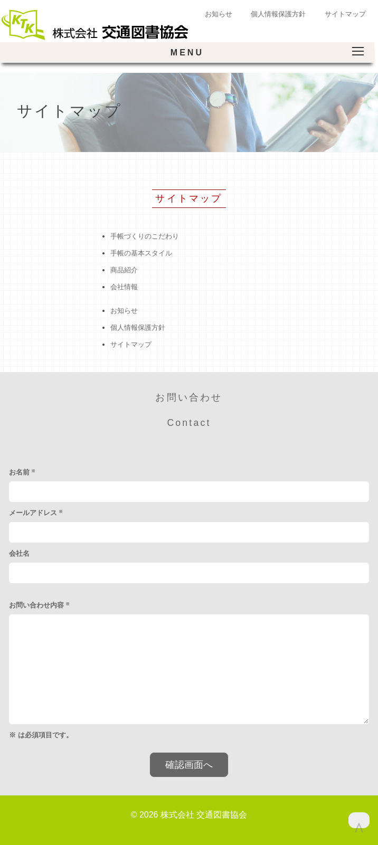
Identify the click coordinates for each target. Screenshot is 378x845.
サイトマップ (345, 14)
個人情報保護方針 (278, 14)
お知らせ (218, 14)
